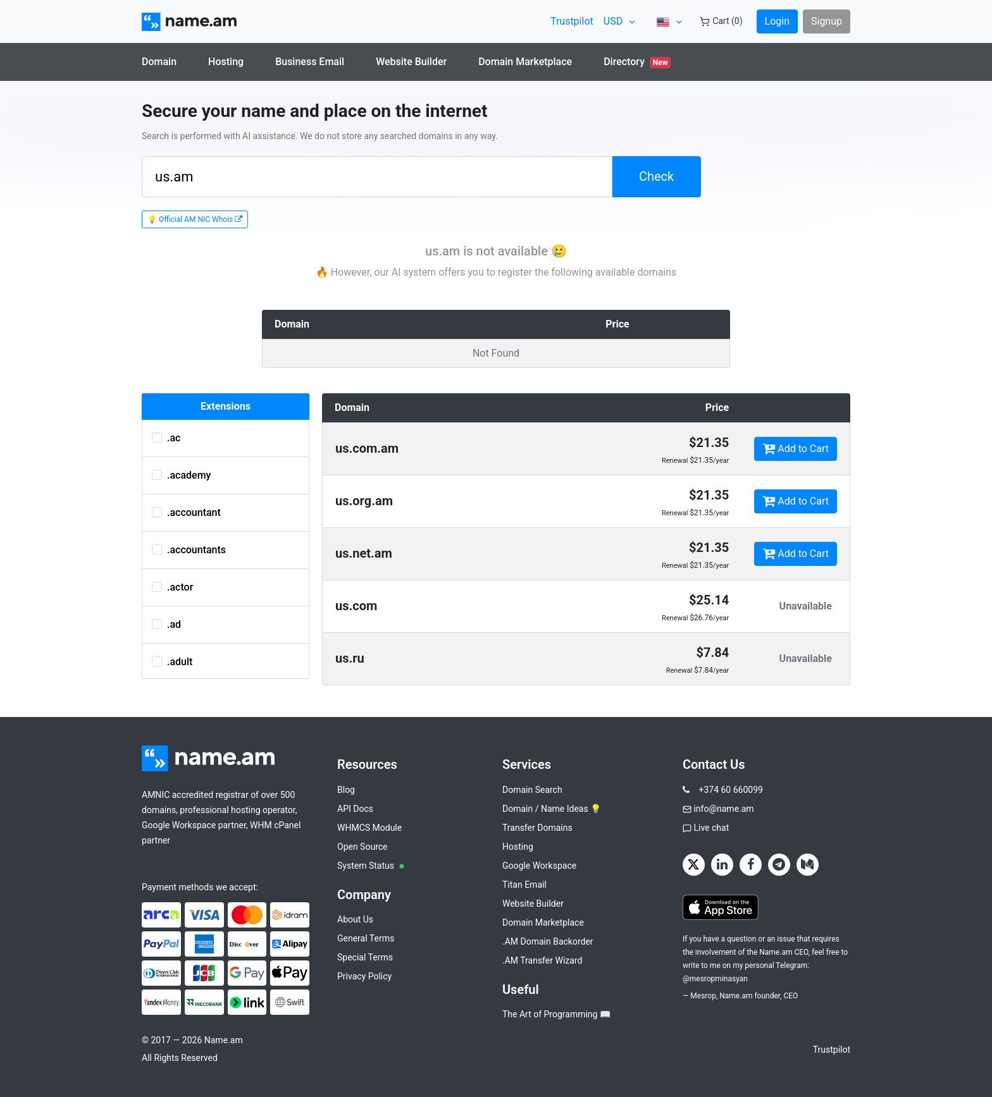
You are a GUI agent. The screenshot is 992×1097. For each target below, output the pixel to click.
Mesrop (703, 995)
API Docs (355, 809)
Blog (346, 790)
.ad (166, 624)
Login (777, 21)
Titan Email (524, 884)
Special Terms (365, 957)
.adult (172, 662)
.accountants (189, 550)
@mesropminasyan (715, 978)
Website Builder (411, 62)
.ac (166, 438)
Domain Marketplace (525, 62)
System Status (370, 866)
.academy (181, 475)
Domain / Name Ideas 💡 (551, 809)
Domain (159, 62)
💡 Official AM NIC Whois (194, 219)
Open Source (362, 847)
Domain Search (532, 790)
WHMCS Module (369, 828)
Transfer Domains (537, 828)
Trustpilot (571, 21)
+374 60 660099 (730, 790)
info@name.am (723, 809)
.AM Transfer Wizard (542, 960)
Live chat (711, 828)
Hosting (226, 62)
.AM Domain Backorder (547, 941)
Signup (826, 21)
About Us (355, 919)
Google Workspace (539, 866)
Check (656, 176)
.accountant (186, 512)
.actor (172, 587)
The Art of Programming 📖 (556, 1014)
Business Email (309, 62)
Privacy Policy (364, 976)
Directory (637, 62)
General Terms (365, 938)
